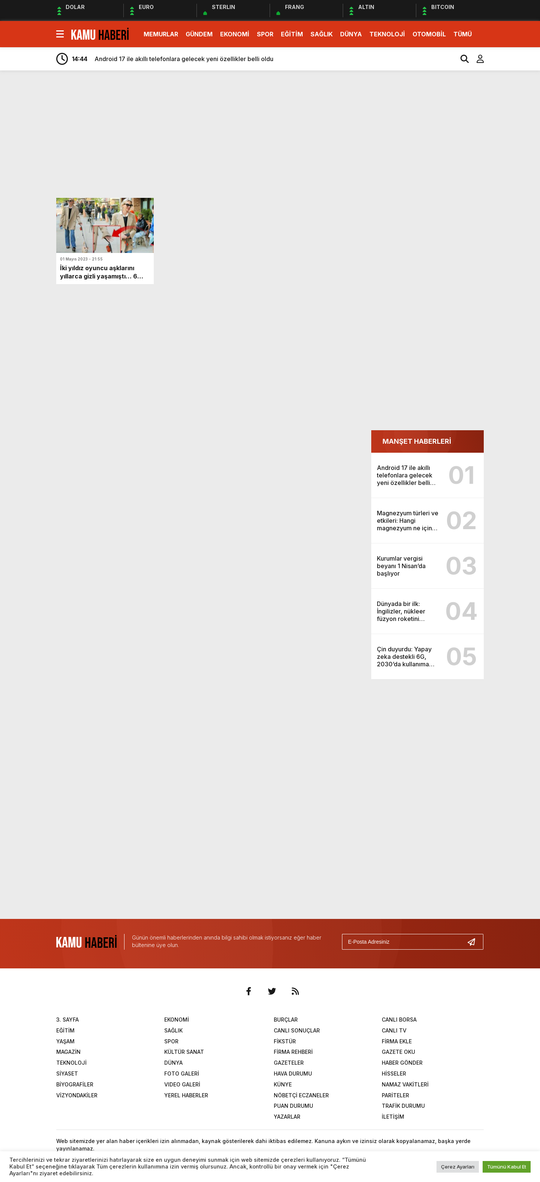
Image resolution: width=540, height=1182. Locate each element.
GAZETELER (289, 1062)
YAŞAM (65, 1041)
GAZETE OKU (398, 1052)
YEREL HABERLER (186, 1095)
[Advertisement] (514, 194)
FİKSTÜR (285, 1041)
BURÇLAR (286, 1019)
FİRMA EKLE (397, 1041)
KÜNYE (283, 1084)
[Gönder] (474, 942)
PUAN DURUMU (293, 1106)
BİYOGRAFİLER (74, 1084)
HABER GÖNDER (402, 1062)
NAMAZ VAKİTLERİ (405, 1084)
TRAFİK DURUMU (403, 1106)
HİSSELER (394, 1073)
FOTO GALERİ (181, 1073)
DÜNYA (351, 34)
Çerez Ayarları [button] (457, 1167)
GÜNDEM (199, 34)
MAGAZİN (68, 1052)
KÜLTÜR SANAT (184, 1052)
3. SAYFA (67, 1019)
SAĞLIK (321, 34)
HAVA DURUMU (293, 1073)
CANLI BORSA (399, 1019)
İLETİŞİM (393, 1116)
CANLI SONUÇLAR (297, 1030)
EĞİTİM (292, 34)
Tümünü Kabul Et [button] (506, 1167)
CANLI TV (394, 1030)
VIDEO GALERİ (182, 1084)
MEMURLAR (161, 34)
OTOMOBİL (429, 34)
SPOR (265, 34)
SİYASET (67, 1073)
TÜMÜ (462, 34)
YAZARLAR (287, 1116)
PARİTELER (395, 1095)
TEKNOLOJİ (387, 34)
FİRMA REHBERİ (293, 1052)
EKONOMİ (234, 34)
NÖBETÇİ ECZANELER (301, 1095)
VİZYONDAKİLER (77, 1095)
